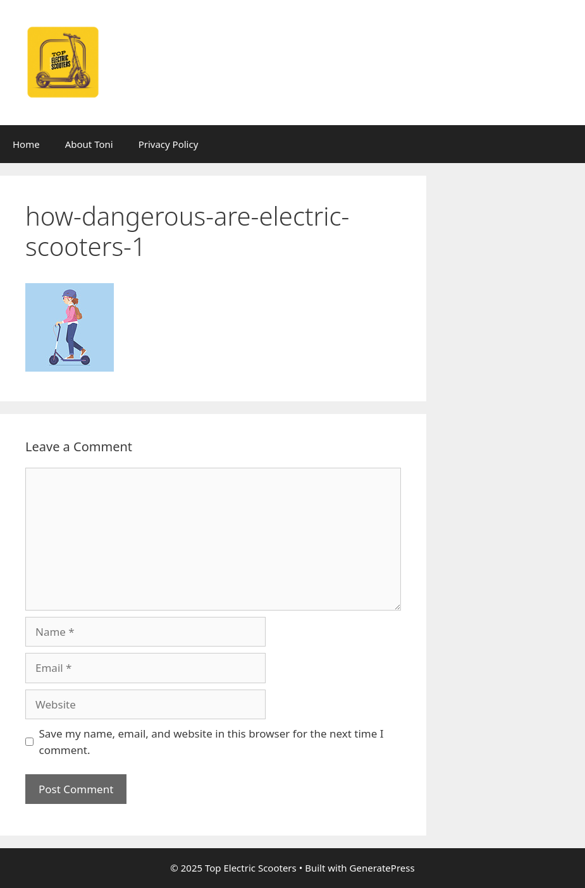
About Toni (89, 144)
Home (26, 144)
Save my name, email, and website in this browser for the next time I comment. (211, 741)
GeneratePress (382, 867)
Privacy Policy (169, 144)
